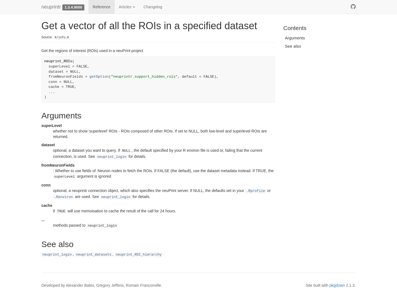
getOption (99, 77)
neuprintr (51, 7)
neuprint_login (111, 157)
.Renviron (63, 197)
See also (293, 46)
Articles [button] (127, 7)
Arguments (295, 38)
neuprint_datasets (93, 255)
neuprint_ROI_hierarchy (139, 255)
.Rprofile (255, 191)
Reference (102, 7)
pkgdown (337, 285)
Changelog (152, 7)
